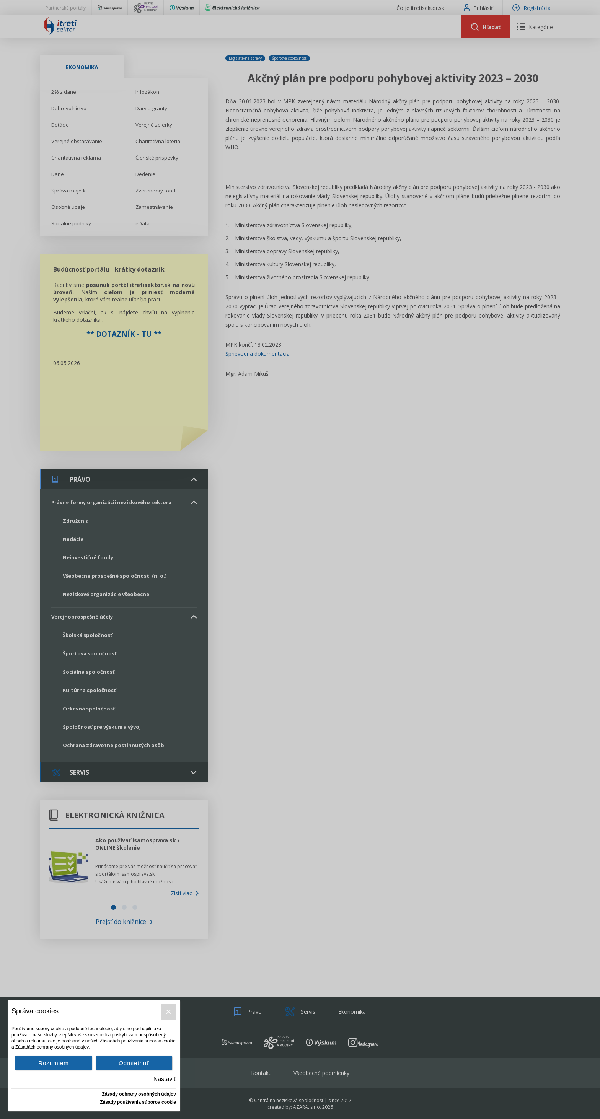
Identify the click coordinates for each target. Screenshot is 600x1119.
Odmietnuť (134, 1063)
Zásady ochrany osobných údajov (139, 1094)
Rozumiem (53, 1063)
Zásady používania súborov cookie (138, 1102)
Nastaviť (164, 1079)
